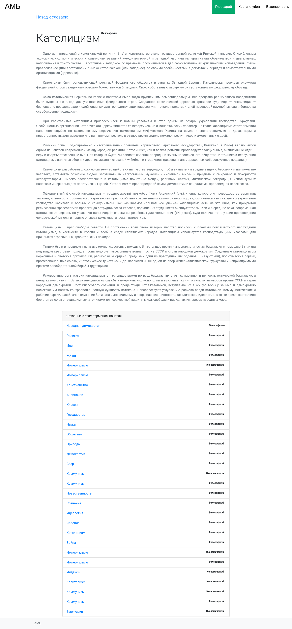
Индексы (73, 572)
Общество (74, 434)
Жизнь (72, 355)
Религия (73, 336)
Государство (76, 415)
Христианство (77, 385)
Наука (71, 424)
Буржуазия (75, 612)
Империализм (77, 365)
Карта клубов (249, 7)
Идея (71, 346)
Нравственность (79, 493)
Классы (72, 405)
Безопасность (277, 7)
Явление (73, 523)
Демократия (76, 454)
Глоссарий (223, 7)
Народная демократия (83, 326)
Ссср (70, 464)
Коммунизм (76, 474)
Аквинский (75, 395)
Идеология (75, 513)
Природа (73, 444)
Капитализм (76, 582)
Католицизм (76, 533)
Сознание (74, 503)
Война (71, 543)
